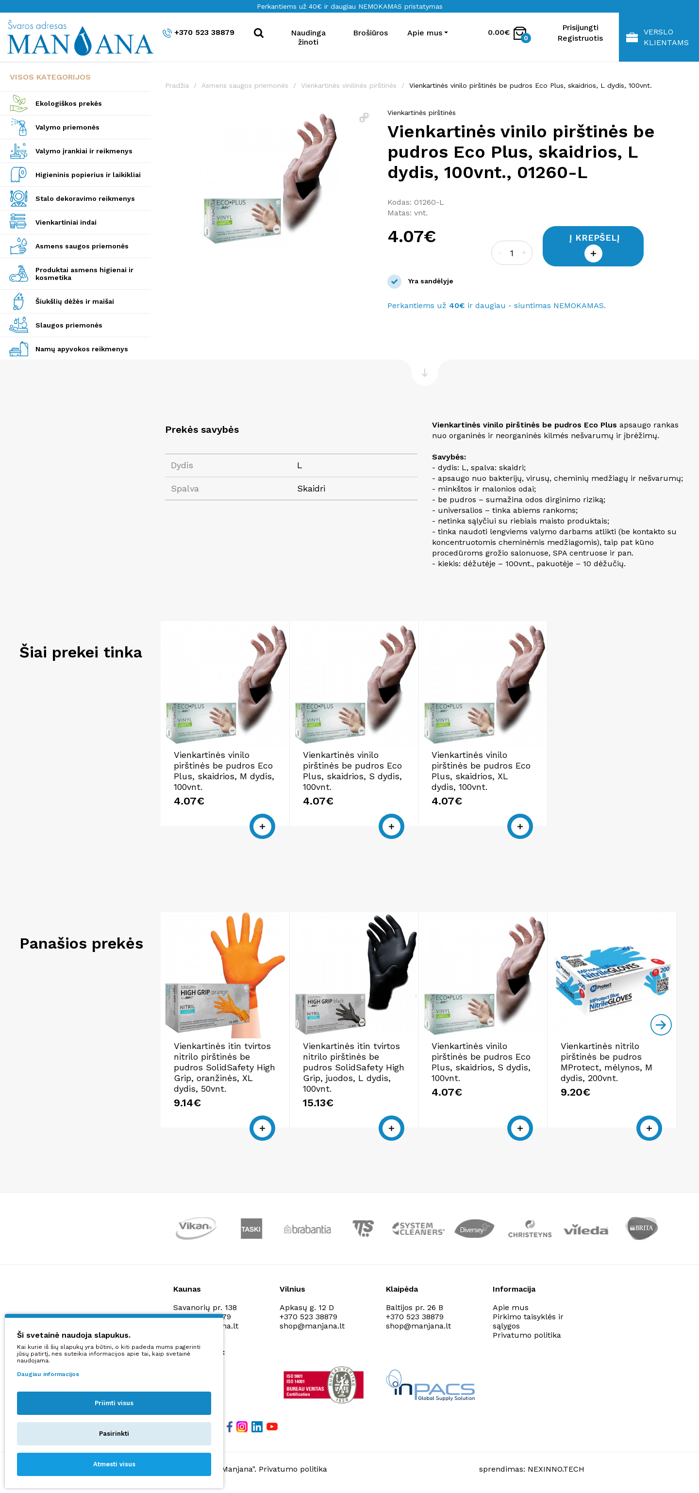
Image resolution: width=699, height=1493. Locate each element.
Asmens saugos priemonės (82, 246)
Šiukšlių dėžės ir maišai (74, 301)
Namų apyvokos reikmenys (81, 349)
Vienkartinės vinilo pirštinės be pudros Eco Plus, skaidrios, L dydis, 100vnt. (530, 85)
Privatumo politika (527, 1335)
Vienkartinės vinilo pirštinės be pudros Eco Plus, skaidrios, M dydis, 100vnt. (224, 771)
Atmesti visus (114, 1464)
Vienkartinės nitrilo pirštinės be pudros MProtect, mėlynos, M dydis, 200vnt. (606, 1062)
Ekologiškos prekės (68, 103)
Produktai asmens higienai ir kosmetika (84, 273)
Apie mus (511, 1307)
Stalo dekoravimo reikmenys (85, 198)
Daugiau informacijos (48, 1374)
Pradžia (177, 85)
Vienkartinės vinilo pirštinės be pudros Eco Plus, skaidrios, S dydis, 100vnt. (352, 771)
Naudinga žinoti (308, 37)
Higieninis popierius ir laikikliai (88, 175)
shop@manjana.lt (312, 1325)
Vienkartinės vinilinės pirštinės (349, 85)
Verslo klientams (657, 37)
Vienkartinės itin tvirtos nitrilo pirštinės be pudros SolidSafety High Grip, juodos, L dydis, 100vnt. (353, 1067)
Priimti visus (114, 1403)
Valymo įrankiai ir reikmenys (84, 151)
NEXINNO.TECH (556, 1469)
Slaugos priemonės (68, 325)
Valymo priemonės (67, 127)
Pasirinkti (114, 1433)
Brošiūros (370, 32)
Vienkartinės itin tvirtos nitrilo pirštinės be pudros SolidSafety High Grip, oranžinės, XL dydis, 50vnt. (224, 1067)
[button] (364, 117)
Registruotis (580, 38)
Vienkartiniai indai (66, 222)
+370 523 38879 (198, 33)
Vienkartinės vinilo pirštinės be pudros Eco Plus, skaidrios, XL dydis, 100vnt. (481, 771)
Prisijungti (580, 27)
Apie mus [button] (424, 32)
